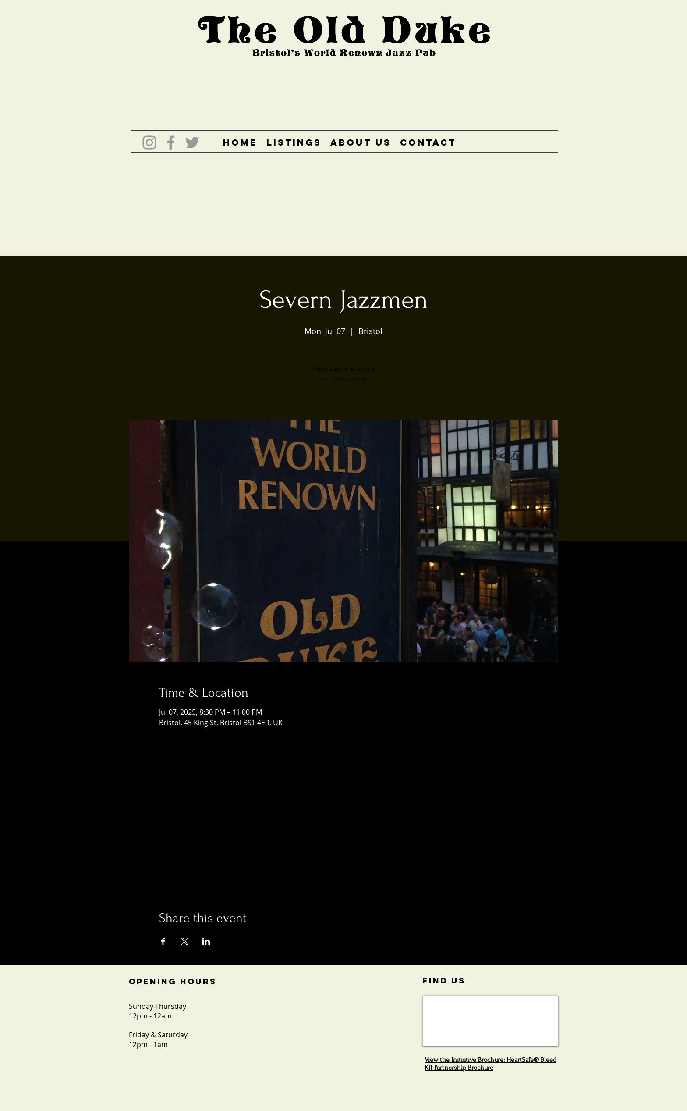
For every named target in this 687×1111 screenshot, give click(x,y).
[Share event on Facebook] (163, 941)
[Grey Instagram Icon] (149, 142)
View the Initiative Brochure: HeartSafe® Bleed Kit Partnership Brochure (490, 1064)
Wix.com (247, 1078)
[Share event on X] (185, 941)
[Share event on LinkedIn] (206, 941)
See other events (343, 379)
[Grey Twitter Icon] (192, 142)
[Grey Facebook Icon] (171, 142)
